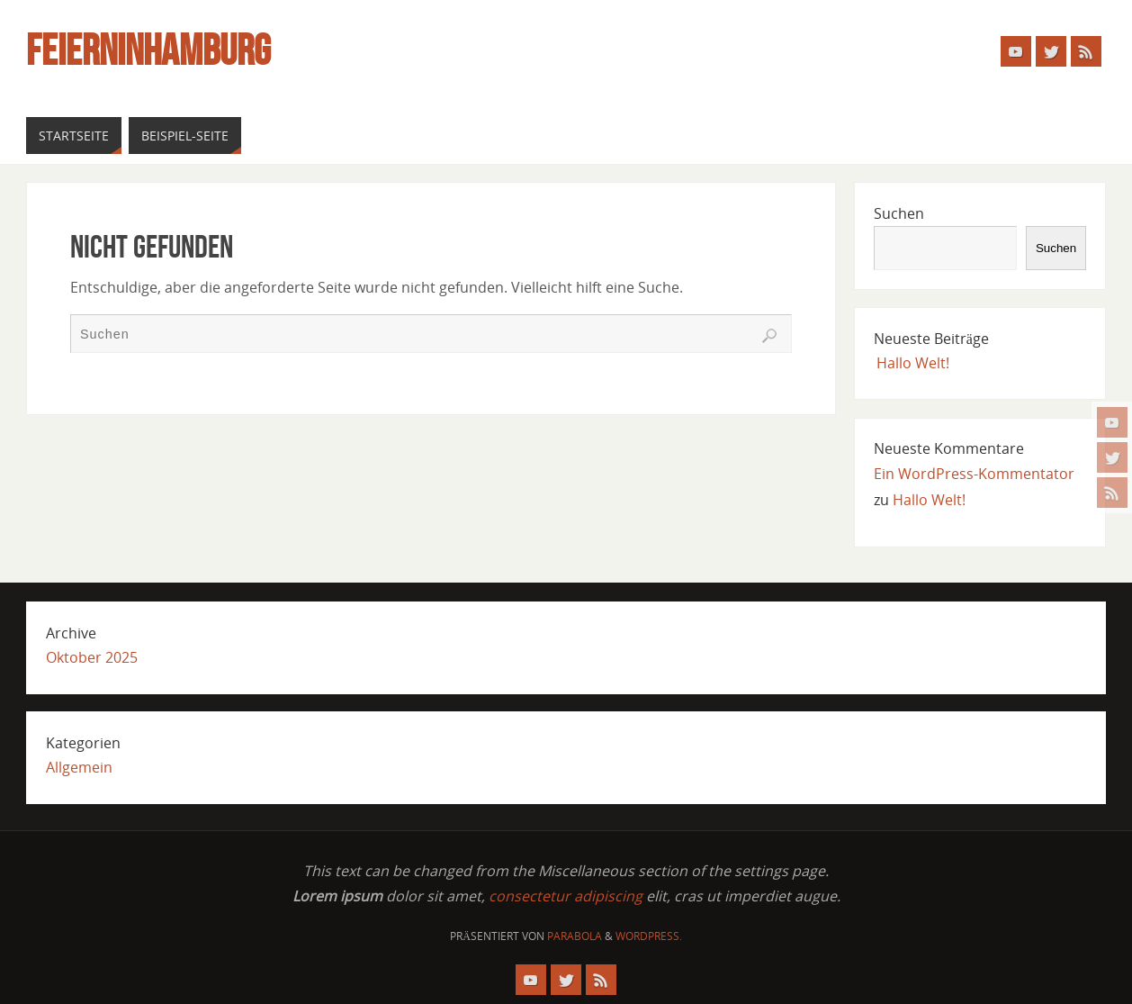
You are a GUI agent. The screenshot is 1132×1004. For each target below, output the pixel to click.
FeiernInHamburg (148, 50)
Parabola (574, 936)
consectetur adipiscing (565, 896)
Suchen (899, 213)
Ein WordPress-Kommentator (974, 474)
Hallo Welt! (912, 363)
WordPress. (648, 936)
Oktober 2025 (92, 657)
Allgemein (79, 767)
